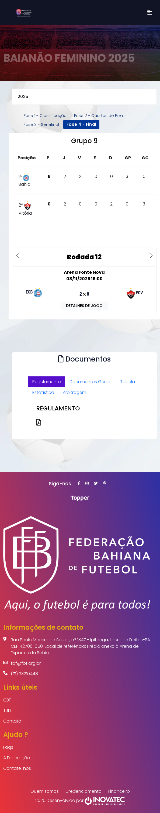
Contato (12, 721)
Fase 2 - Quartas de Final (99, 115)
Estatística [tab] (43, 392)
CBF (7, 700)
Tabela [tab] (127, 382)
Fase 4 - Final (81, 124)
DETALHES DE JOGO (84, 305)
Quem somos (44, 791)
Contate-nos (17, 768)
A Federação (16, 758)
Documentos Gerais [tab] (90, 382)
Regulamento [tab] (46, 382)
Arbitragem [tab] (74, 392)
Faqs (8, 747)
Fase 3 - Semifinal (41, 124)
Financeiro (119, 791)
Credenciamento (83, 791)
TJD (7, 710)
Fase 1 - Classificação (45, 115)
